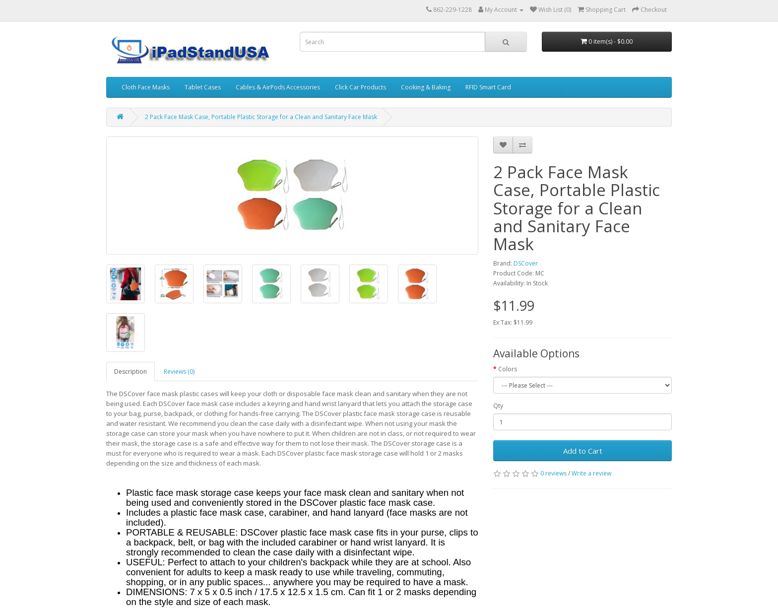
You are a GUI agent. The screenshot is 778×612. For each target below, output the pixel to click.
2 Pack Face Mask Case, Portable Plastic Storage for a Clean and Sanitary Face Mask (261, 117)
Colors (507, 369)
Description (130, 371)
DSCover (526, 263)
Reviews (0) (179, 371)
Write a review (591, 473)
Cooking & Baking (426, 87)
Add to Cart (582, 451)
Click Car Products (360, 87)
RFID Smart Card (488, 87)
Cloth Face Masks (146, 87)
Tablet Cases (203, 87)
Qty (498, 406)
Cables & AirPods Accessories (278, 87)
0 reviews (553, 473)
